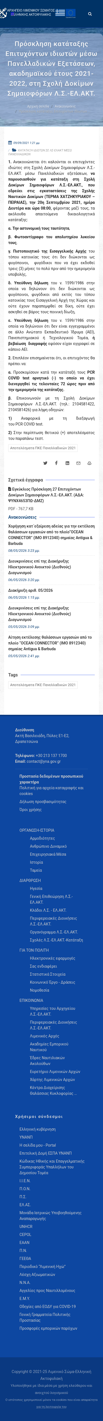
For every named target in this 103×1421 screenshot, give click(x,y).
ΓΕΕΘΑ (25, 1258)
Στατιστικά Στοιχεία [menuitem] (47, 974)
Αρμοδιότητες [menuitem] (42, 838)
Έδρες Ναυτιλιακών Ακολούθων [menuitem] (47, 1061)
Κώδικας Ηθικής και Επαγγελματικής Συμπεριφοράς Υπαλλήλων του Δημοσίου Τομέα (52, 1167)
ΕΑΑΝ (24, 1242)
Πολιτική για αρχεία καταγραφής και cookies (51, 791)
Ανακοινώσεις (65, 106)
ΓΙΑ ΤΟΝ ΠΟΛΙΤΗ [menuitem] (34, 950)
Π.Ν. (23, 1250)
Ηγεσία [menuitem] (36, 888)
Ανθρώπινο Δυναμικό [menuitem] (48, 846)
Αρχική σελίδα (38, 106)
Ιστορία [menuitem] (36, 862)
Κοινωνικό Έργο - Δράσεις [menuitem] (52, 982)
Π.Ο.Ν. (25, 1189)
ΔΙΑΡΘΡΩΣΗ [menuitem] (30, 880)
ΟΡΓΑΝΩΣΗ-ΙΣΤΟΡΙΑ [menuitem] (37, 830)
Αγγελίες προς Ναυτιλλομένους (47, 1290)
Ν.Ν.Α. (25, 1282)
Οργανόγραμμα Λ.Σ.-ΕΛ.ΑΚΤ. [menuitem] (54, 932)
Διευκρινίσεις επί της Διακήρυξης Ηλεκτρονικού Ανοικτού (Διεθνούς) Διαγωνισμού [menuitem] (39, 567)
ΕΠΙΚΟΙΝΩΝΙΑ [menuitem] (31, 1000)
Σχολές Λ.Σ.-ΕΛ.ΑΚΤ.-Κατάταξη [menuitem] (56, 940)
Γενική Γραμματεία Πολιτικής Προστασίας (45, 1317)
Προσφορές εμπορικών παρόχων (48, 1328)
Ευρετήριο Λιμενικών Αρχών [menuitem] (55, 1071)
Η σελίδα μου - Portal (38, 1145)
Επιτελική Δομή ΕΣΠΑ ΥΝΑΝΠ (46, 1153)
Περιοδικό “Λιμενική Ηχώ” (43, 1266)
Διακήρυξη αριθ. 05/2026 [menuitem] (30, 590)
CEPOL (25, 1234)
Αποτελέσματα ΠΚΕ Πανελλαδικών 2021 (43, 448)
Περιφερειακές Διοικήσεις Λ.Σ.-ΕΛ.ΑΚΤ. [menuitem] (53, 921)
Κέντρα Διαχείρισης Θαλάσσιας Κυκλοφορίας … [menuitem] (53, 1090)
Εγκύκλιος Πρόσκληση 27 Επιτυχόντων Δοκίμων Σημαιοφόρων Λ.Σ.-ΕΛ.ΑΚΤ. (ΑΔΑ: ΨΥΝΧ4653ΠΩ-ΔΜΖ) (46, 495)
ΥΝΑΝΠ (26, 1137)
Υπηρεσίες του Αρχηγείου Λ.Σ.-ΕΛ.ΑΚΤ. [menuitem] (52, 1011)
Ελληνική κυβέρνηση (38, 1129)
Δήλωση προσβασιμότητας (43, 801)
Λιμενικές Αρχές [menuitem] (44, 1036)
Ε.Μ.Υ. (25, 1298)
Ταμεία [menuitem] (36, 870)
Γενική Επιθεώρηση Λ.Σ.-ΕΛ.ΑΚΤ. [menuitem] (51, 899)
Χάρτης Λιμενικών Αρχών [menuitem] (52, 1079)
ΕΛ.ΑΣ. (25, 1205)
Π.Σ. (23, 1197)
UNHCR (26, 1226)
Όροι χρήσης (31, 809)
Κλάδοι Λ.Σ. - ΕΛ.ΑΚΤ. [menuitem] (48, 910)
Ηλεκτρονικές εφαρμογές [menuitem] (52, 958)
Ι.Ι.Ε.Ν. (25, 1181)
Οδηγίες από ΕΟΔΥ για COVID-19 (48, 1306)
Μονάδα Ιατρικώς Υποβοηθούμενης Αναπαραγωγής (51, 1216)
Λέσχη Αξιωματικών (37, 1274)
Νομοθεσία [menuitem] (39, 990)
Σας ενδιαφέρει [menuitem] (43, 966)
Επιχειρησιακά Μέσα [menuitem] (48, 854)
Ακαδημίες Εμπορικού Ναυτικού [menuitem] (49, 1047)
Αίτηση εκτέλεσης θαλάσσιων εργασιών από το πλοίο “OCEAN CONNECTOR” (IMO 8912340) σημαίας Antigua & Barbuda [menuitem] (50, 643)
